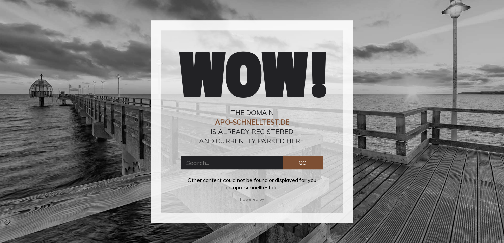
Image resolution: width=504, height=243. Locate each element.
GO (303, 162)
